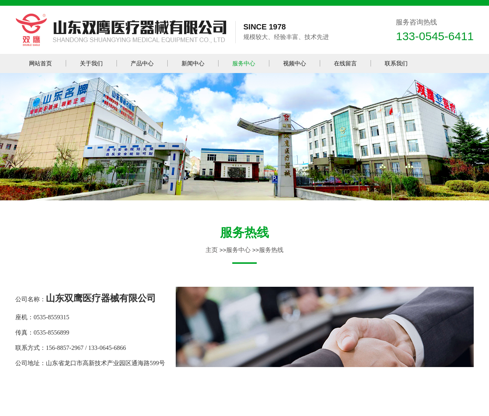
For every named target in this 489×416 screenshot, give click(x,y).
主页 (212, 250)
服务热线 (244, 232)
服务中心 (238, 250)
